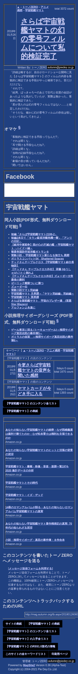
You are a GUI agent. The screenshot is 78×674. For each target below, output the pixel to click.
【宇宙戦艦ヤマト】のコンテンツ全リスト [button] (31, 403)
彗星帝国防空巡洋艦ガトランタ (30, 251)
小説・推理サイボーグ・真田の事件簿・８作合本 (35, 539)
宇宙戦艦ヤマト (34, 10)
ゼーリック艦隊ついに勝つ (27, 283)
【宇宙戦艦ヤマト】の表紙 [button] (22, 411)
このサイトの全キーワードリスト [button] (26, 653)
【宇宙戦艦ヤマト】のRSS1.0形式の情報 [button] (30, 646)
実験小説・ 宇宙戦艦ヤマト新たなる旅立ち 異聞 (40, 255)
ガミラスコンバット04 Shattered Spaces (37, 258)
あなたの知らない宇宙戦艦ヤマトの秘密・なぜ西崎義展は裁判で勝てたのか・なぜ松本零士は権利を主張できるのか (39, 433)
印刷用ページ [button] (60, 653)
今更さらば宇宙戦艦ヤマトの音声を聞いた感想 (34, 370)
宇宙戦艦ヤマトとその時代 (21, 482)
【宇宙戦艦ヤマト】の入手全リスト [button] (27, 638)
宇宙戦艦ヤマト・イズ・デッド (24, 495)
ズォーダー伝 (19, 286)
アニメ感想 (53, 350)
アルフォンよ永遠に (23, 307)
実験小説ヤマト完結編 (24, 290)
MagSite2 (29, 665)
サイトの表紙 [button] (14, 623)
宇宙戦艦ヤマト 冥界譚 (25, 297)
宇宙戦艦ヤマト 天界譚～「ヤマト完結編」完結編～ (42, 293)
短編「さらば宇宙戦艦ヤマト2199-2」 (34, 234)
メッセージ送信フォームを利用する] (31, 568)
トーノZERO (30, 7)
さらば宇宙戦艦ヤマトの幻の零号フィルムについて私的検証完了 (43, 38)
